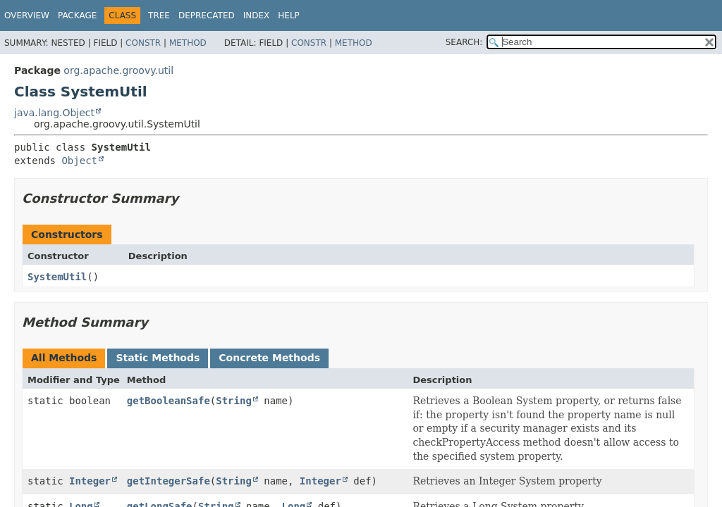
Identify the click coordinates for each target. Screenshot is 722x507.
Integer (90, 481)
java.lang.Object (54, 112)
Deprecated (206, 15)
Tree (159, 15)
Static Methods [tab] (158, 357)
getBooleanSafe (168, 400)
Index (256, 15)
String (234, 400)
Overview (26, 15)
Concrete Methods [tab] (269, 357)
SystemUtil (57, 276)
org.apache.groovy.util (118, 70)
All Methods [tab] (64, 357)
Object (79, 160)
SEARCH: (464, 42)
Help (289, 15)
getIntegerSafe (168, 481)
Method (188, 43)
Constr (143, 43)
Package (77, 15)
